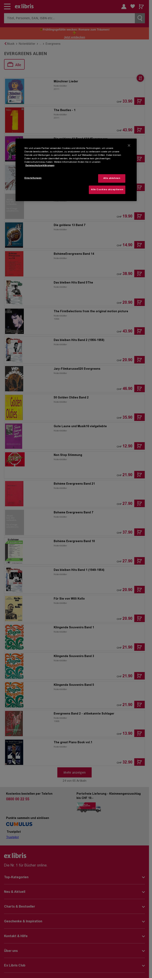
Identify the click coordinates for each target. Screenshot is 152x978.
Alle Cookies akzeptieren (107, 190)
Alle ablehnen (111, 178)
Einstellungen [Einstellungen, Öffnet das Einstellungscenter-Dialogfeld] (33, 178)
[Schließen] (129, 145)
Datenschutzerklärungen (39, 166)
